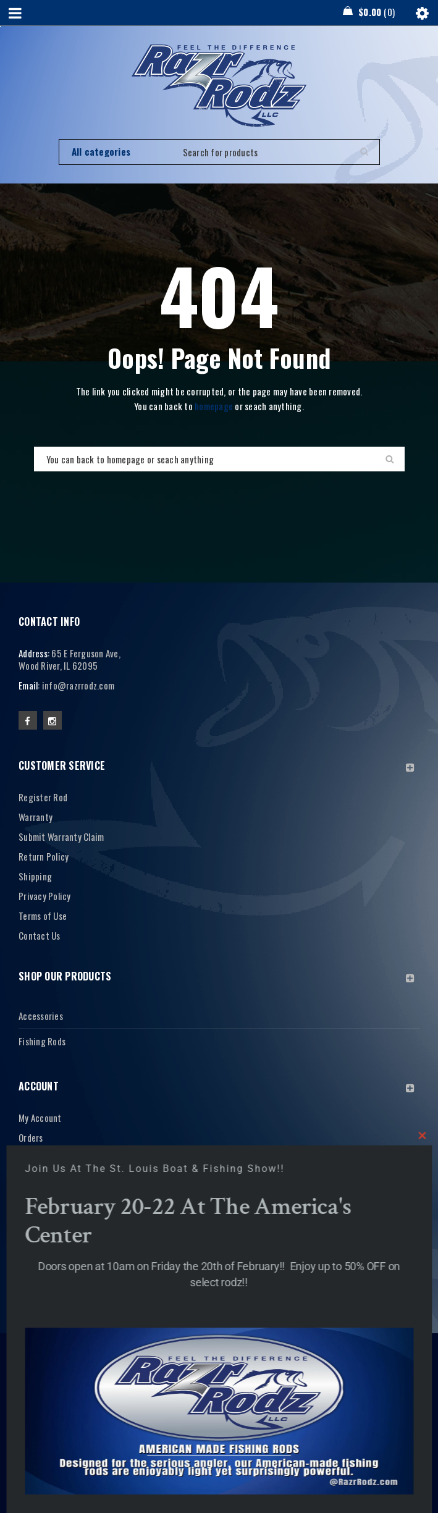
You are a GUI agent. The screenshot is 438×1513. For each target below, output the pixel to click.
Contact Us (40, 935)
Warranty (36, 817)
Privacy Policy (45, 896)
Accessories (41, 1015)
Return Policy (44, 856)
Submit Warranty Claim (61, 836)
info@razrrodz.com (78, 685)
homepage (214, 406)
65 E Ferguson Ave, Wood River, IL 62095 (69, 659)
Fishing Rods (42, 1041)
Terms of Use (43, 915)
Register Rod (43, 797)
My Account (40, 1117)
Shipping (35, 876)
